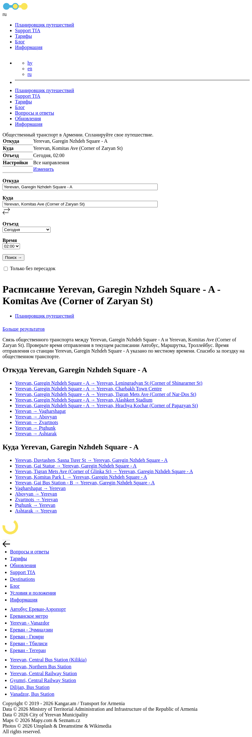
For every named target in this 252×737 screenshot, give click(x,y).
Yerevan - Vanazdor (29, 623)
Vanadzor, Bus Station (32, 694)
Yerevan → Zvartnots (36, 422)
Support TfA (27, 30)
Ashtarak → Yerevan (36, 510)
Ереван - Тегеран (28, 650)
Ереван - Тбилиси (28, 643)
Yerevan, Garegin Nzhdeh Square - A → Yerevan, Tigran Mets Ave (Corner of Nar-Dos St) (105, 394)
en (29, 68)
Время (9, 240)
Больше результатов (23, 329)
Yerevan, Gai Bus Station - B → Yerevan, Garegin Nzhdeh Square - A (85, 482)
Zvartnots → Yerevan (36, 499)
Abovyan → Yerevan (36, 494)
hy (29, 63)
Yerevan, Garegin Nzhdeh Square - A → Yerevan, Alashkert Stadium (83, 400)
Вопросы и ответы (34, 113)
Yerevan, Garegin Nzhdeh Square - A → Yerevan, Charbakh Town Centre (88, 388)
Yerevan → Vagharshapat (40, 411)
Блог (20, 41)
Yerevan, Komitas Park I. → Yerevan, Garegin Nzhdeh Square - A (81, 477)
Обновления (28, 118)
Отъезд (10, 223)
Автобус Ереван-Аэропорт (38, 609)
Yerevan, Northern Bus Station (41, 666)
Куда (7, 197)
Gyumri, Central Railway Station (43, 680)
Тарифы (23, 36)
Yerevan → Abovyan (36, 416)
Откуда (10, 180)
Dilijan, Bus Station (30, 687)
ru (29, 74)
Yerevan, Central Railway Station (43, 673)
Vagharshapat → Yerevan (40, 488)
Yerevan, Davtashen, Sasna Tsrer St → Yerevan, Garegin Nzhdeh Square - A (91, 460)
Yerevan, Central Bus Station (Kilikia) (48, 659)
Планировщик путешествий (44, 24)
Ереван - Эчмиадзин (31, 629)
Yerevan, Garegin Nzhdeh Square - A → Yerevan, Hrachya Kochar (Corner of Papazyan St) (106, 405)
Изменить (43, 169)
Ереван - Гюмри (27, 636)
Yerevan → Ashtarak (36, 433)
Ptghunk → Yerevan (35, 505)
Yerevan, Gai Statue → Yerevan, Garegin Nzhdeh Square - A (75, 465)
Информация (28, 47)
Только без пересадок (33, 268)
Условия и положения (33, 593)
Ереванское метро (29, 616)
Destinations (22, 579)
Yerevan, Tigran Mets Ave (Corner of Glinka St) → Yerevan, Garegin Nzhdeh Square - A (104, 471)
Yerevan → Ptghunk (35, 428)
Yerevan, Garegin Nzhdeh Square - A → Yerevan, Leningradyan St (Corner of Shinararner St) (108, 383)
